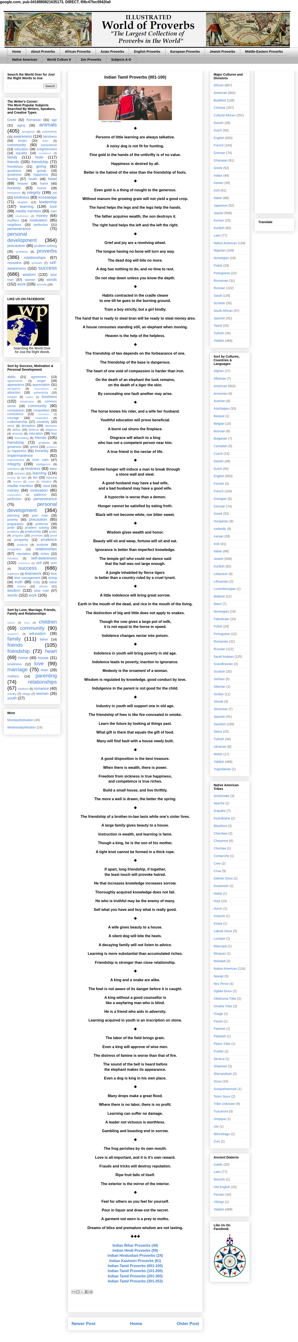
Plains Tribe (222, 1044)
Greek (11, 120)
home (44, 183)
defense (34, 429)
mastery (46, 481)
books (22, 140)
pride (10, 527)
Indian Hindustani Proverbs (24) (135, 1255)
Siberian (219, 686)
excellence (45, 153)
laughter (22, 202)
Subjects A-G (121, 59)
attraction (14, 392)
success (47, 268)
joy (55, 192)
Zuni (217, 1141)
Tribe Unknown (224, 1104)
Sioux (218, 1081)
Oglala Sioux (223, 991)
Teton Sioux (222, 1096)
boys (27, 622)
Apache (219, 803)
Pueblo (219, 1051)
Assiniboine (222, 818)
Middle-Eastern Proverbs (264, 51)
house (43, 658)
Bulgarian (220, 438)
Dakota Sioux (223, 878)
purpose (42, 544)
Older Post (188, 1323)
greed (34, 447)
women (30, 280)
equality (21, 153)
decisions (51, 425)
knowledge (48, 197)
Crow (217, 871)
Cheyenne (221, 841)
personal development (22, 237)
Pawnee (219, 1028)
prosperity (21, 540)
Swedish (220, 724)
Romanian (33, 120)
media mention (28, 211)
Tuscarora (221, 1111)
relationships (35, 257)
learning (27, 206)
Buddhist (220, 100)
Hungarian (221, 521)
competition (41, 410)
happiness (40, 174)
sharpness (24, 563)
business (49, 396)
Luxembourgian (225, 589)
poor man (40, 515)
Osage (218, 1014)
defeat (16, 429)
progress (17, 535)
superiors (13, 573)
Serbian (219, 679)
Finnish (219, 483)
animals (48, 125)
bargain (12, 397)
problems (22, 251)
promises (37, 535)
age (54, 120)
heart (52, 179)
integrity (33, 192)
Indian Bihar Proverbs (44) (135, 1245)
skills (54, 563)
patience (40, 494)
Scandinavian (223, 664)
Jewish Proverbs (222, 51)
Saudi (218, 295)
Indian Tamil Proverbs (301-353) (135, 1281)
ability (11, 377)
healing (12, 179)
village (26, 694)
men (54, 211)
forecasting (21, 438)
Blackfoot (220, 826)
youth (12, 698)
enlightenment (47, 149)
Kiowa (218, 923)
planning (13, 515)
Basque (219, 416)
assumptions (41, 388)
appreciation (41, 384)
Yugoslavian (222, 769)
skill (38, 563)
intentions (13, 469)
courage (13, 418)
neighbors (14, 225)
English (219, 138)
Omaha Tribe (223, 1006)
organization (14, 494)
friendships (15, 166)
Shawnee (220, 1066)
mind (46, 486)
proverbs (47, 251)
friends (13, 162)
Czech (218, 453)
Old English (222, 1187)
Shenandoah (223, 1074)
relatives (23, 688)
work (21, 284)
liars (24, 477)
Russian (219, 288)
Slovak (218, 701)
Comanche (221, 856)
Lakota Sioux (223, 931)
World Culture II (59, 59)
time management (27, 578)
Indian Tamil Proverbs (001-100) (135, 1266)
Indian (218, 175)
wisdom (29, 274)
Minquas (220, 953)
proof (53, 535)
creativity (43, 422)
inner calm (40, 460)
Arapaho (220, 811)
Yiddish (219, 340)
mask (31, 481)
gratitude (44, 442)
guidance (52, 447)
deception (29, 425)
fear (54, 433)
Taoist (218, 325)
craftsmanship (17, 422)
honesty (14, 188)
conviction (44, 414)
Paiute (218, 1021)
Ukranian (220, 746)
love (53, 206)
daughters (13, 634)
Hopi (217, 901)
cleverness (27, 401)
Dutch (218, 130)
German (219, 153)
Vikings (219, 1202)
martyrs (17, 481)
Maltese (219, 596)
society (11, 694)
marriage (17, 669)
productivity (33, 531)
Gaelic (218, 1164)
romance (41, 688)
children (48, 622)
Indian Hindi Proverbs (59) (135, 1250)
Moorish (219, 1179)
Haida (218, 893)
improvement (15, 460)
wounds (42, 284)
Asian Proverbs (112, 51)
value (53, 582)
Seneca (219, 1059)
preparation (15, 524)
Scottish (219, 303)
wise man (41, 590)
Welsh (218, 754)
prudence (49, 539)
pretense (42, 524)
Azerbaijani (221, 408)
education (21, 149)
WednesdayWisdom (21, 727)
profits (53, 531)
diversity (17, 433)
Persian (219, 1194)
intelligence (43, 464)
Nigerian (220, 250)
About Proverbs (43, 51)
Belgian (219, 423)
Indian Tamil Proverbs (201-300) (135, 1276)
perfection (41, 225)
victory (21, 586)
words (52, 279)
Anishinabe (221, 796)
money (41, 216)
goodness (14, 171)
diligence (51, 429)
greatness (14, 174)
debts (10, 425)
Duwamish (221, 886)
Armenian (220, 393)
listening (51, 477)
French (219, 145)
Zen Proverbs (91, 59)
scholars (36, 263)
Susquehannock (225, 1089)
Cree (217, 863)
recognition (14, 549)
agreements (15, 381)
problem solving (45, 246)
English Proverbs (147, 51)
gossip (41, 171)
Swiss (218, 731)
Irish (217, 190)
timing (52, 578)
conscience (49, 145)
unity (36, 582)
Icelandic (220, 529)
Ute (216, 1126)
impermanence (20, 455)
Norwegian (221, 258)
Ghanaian (221, 160)
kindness (21, 197)
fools (39, 157)
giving (41, 166)
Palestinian (221, 619)
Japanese (221, 205)
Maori (218, 604)
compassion (16, 410)
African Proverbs (78, 51)
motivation (38, 220)
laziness (19, 473)
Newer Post (84, 1323)
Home (16, 51)
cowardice (41, 418)
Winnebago (222, 1134)
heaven (22, 183)
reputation (14, 263)
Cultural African (224, 115)
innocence (13, 192)
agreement (38, 377)
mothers (13, 220)
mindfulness (22, 216)
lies (35, 477)
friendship (39, 162)
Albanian (220, 378)
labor (53, 469)
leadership (48, 202)
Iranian (219, 183)
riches (45, 554)
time (54, 573)
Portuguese (222, 273)
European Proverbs (185, 51)
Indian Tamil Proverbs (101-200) (135, 1271)
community (16, 145)
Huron (218, 908)
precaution (16, 246)
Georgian (220, 499)
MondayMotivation (20, 720)
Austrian (219, 401)
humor (42, 188)
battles (29, 397)
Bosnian (219, 431)
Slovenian (221, 709)
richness (12, 558)
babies (11, 622)
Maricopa (220, 946)
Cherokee (221, 833)
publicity (22, 544)
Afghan (219, 371)
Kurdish (219, 228)
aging (21, 125)
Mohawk (220, 961)
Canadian (220, 446)
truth (19, 582)
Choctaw (220, 848)
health (32, 179)
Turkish (219, 333)
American (220, 93)
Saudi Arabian (224, 656)
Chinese (219, 108)
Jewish (219, 213)
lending (11, 477)
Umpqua (220, 1119)
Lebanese (221, 574)
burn (45, 140)
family (12, 157)
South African (223, 310)
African (219, 85)
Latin (217, 235)
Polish (218, 265)
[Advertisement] (274, 141)
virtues (43, 586)
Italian (218, 198)
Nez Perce (221, 984)
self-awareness (44, 558)
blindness (50, 136)
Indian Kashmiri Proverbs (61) (135, 1261)
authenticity (49, 131)
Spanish (219, 318)
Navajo (219, 976)
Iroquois (219, 916)
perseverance (19, 229)
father (44, 639)
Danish (219, 123)
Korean (219, 220)
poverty (12, 519)
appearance (15, 384)
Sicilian (219, 694)
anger (41, 381)
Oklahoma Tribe (225, 998)
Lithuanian (221, 581)
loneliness (14, 664)
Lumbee (219, 938)
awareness (22, 136)
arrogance (28, 131)
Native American (24, 59)
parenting (46, 676)
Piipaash (220, 1036)
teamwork (33, 573)
